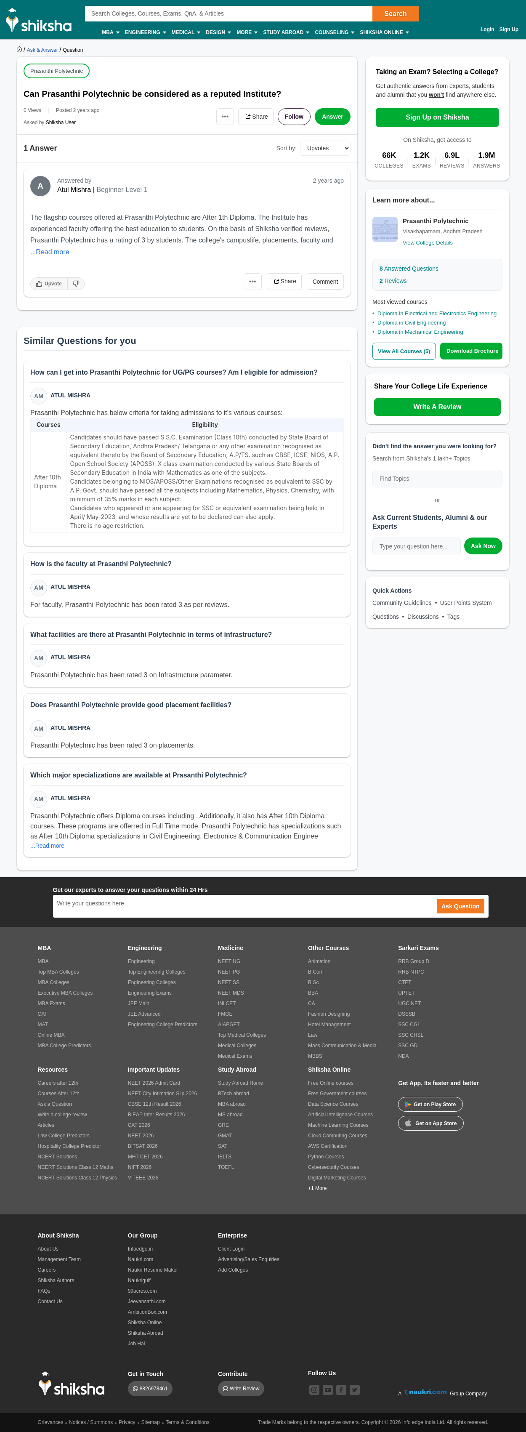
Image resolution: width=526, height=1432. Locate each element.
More (246, 33)
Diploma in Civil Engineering (411, 322)
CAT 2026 (139, 1125)
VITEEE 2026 (143, 1178)
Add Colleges (233, 1270)
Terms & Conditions (188, 1422)
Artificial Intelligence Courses (340, 1115)
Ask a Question (55, 1104)
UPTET (406, 993)
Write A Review (437, 406)
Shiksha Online (384, 33)
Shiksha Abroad (145, 1333)
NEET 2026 (141, 1136)
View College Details (428, 243)
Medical (186, 33)
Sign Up (508, 29)
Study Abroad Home (240, 1083)
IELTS (224, 1157)
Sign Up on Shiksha (437, 117)
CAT (43, 1014)
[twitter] (354, 1390)
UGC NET (409, 1003)
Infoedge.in (140, 1249)
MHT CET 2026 (145, 1157)
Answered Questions (409, 268)
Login (487, 29)
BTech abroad (233, 1094)
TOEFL (226, 1167)
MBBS (315, 1056)
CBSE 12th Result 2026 (154, 1104)
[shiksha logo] (74, 1383)
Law (312, 1035)
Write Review (244, 1388)
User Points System (466, 602)
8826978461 (154, 1388)
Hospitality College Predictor (69, 1146)
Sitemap (150, 1422)
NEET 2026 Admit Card (154, 1083)
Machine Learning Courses (338, 1125)
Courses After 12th (59, 1094)
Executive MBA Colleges (65, 993)
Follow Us (322, 1373)
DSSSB (406, 1014)
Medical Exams (235, 1056)
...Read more (49, 252)
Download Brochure (472, 351)
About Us (48, 1249)
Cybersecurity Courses (333, 1167)
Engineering (145, 33)
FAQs (44, 1291)
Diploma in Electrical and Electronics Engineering (437, 313)
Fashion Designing (329, 1014)
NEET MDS (231, 993)
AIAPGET (229, 1024)
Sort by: (286, 148)
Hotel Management (329, 1024)
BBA (313, 993)
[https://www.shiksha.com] (20, 49)
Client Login (231, 1249)
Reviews (393, 280)
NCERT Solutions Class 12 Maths (76, 1167)
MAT (43, 1024)
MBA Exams (51, 1003)
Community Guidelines (402, 602)
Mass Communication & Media (342, 1046)
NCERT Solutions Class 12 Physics (77, 1178)
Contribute (233, 1374)
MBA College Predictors (64, 1046)
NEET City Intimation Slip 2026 (162, 1094)
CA (311, 1003)
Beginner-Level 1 (121, 189)
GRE (223, 1125)
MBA (110, 33)
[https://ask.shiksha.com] (43, 49)
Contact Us (50, 1301)
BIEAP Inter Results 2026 (156, 1115)
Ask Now (483, 546)
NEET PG (229, 972)
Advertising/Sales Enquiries (248, 1259)
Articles (46, 1125)
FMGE (225, 1014)
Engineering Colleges (152, 982)
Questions (385, 616)
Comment (325, 281)
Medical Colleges (237, 1046)
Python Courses (326, 1157)
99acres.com (142, 1291)
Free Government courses (337, 1094)
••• (225, 116)
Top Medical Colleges (242, 1035)
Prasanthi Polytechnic (56, 71)
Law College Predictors (64, 1136)
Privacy (127, 1422)
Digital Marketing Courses (337, 1178)
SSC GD (407, 1046)
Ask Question (460, 906)
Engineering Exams (150, 993)
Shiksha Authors (56, 1280)
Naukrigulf (139, 1280)
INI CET (227, 1003)
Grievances (51, 1422)
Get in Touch (146, 1374)
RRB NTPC (411, 972)
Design (218, 33)
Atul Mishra (74, 189)
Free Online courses (330, 1083)
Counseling (334, 33)
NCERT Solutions (57, 1157)
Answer (332, 116)
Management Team (59, 1259)
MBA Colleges (53, 982)
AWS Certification (328, 1146)
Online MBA (51, 1035)
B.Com (316, 972)
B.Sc (313, 982)
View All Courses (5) (404, 351)
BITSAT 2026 (143, 1146)
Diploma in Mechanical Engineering (420, 332)
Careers (47, 1270)
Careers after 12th (58, 1083)
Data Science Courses (333, 1104)
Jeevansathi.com (147, 1301)
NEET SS (228, 982)
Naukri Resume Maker (153, 1270)
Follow (294, 116)
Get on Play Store (430, 1104)
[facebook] (341, 1390)
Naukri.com (141, 1259)
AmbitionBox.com (147, 1312)
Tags (453, 616)
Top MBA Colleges (58, 972)
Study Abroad (285, 33)
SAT (222, 1146)
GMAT (225, 1136)
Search (395, 13)
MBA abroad (232, 1104)
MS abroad (230, 1115)
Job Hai (136, 1344)
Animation (319, 961)
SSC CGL (409, 1024)
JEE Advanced (144, 1014)
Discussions (423, 616)
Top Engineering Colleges (157, 972)
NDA (403, 1056)
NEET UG (229, 961)
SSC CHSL (410, 1035)
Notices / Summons (91, 1422)
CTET (404, 982)
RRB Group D (413, 961)
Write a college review (62, 1115)
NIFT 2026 (139, 1167)
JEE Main (138, 1003)
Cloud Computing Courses (337, 1136)
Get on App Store (431, 1122)
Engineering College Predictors (162, 1024)
